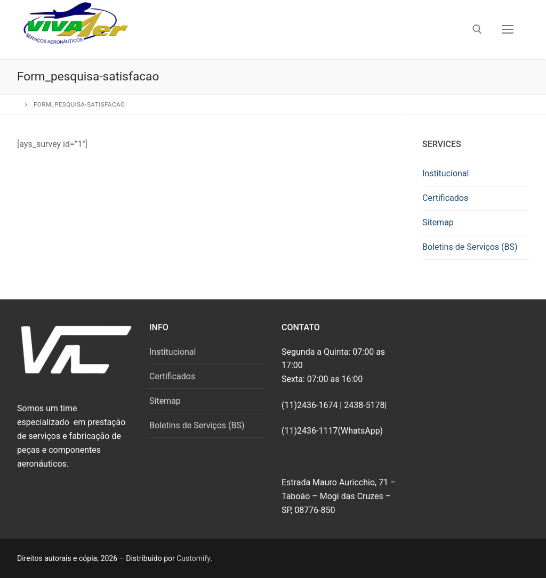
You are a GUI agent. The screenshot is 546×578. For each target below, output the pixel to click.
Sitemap (438, 222)
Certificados (445, 198)
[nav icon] (508, 30)
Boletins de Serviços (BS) (470, 247)
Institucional (445, 173)
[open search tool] (477, 29)
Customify (193, 558)
